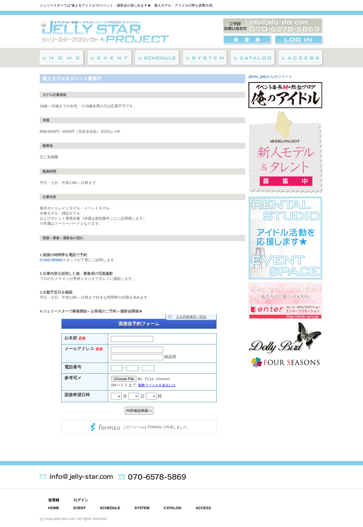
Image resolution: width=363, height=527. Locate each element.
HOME (53, 508)
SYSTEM (141, 508)
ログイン (80, 500)
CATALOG (172, 508)
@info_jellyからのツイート (270, 76)
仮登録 (53, 500)
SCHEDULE (110, 508)
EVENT (79, 508)
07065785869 (51, 260)
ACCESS (203, 508)
